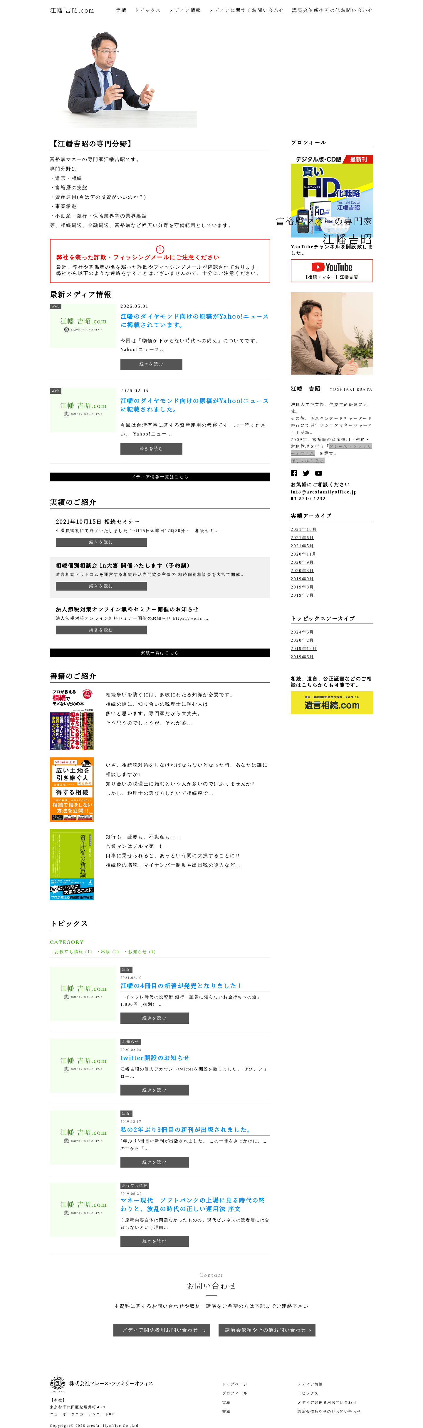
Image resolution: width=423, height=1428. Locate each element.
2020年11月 (304, 554)
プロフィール (235, 1393)
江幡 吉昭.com (72, 10)
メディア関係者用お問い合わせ (161, 1329)
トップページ (235, 1384)
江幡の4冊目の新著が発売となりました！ (181, 985)
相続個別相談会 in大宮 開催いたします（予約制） (124, 565)
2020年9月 (302, 562)
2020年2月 (302, 640)
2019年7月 (302, 595)
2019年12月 (304, 648)
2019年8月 (302, 587)
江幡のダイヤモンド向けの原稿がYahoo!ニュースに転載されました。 (194, 404)
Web (55, 306)
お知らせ (137, 952)
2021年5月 (302, 546)
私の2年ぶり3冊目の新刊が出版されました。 (186, 1129)
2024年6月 (302, 632)
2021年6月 (302, 538)
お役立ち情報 (69, 952)
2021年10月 (304, 529)
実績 (121, 10)
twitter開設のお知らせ (155, 1057)
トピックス (148, 10)
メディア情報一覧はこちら (160, 476)
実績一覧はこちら (160, 652)
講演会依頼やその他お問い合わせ (332, 10)
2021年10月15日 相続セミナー (98, 521)
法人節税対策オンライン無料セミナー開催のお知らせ (127, 609)
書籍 (226, 1411)
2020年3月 (302, 570)
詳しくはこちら (308, 460)
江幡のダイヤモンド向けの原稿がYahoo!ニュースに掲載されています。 (194, 320)
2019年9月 (302, 579)
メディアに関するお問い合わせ (246, 10)
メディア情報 (185, 10)
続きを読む (152, 364)
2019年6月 (302, 657)
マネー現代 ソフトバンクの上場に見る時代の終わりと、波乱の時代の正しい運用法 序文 (192, 1204)
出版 (106, 952)
